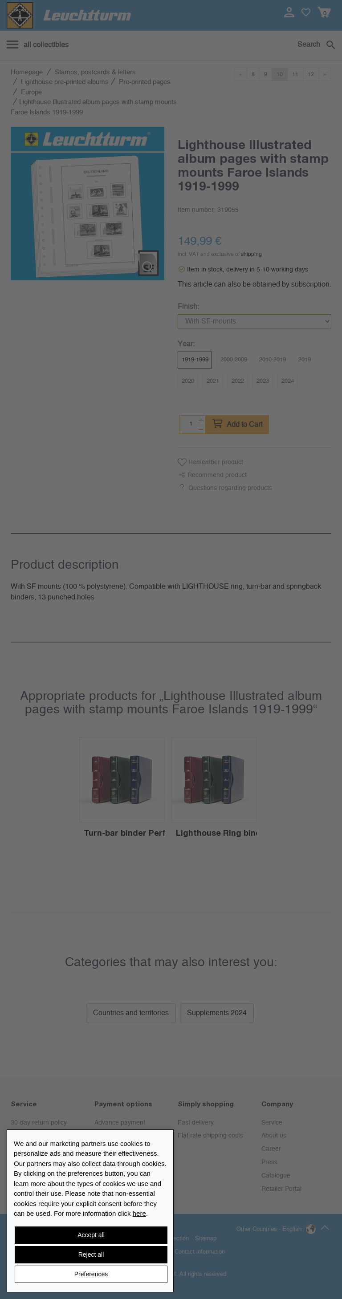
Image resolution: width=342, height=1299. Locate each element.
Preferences (91, 1274)
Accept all (91, 1234)
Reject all (91, 1254)
